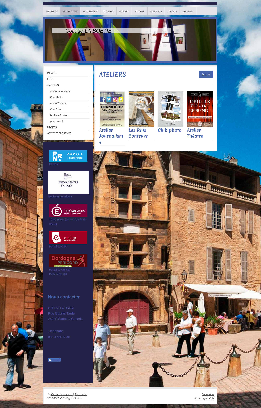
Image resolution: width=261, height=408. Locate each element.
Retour (205, 74)
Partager (54, 360)
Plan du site (81, 394)
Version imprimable (60, 394)
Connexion (208, 394)
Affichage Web (204, 398)
